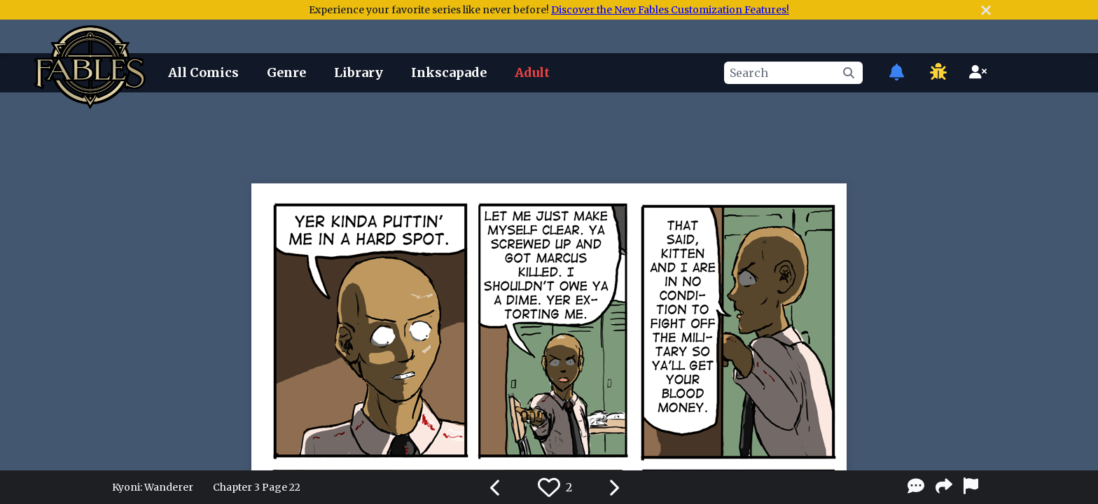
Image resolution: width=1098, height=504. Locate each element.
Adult (532, 72)
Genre (286, 72)
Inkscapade (449, 72)
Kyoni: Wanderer (152, 487)
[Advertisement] (549, 135)
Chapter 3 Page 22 (256, 487)
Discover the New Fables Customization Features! (670, 10)
